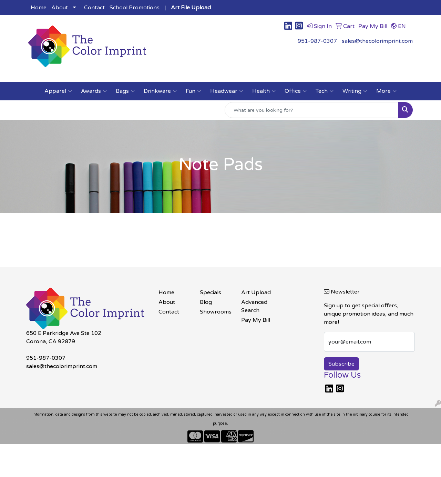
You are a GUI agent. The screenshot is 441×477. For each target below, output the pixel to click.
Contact (94, 7)
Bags (125, 91)
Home (39, 7)
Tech (325, 91)
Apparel (58, 91)
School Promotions (135, 7)
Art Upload (256, 292)
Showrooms (216, 311)
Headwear (226, 91)
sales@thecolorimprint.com (377, 41)
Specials (210, 292)
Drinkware (160, 91)
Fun (193, 91)
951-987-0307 (317, 41)
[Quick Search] (311, 110)
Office (296, 91)
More (386, 91)
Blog (206, 302)
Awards (94, 91)
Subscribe (341, 363)
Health (264, 91)
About (59, 7)
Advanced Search (254, 306)
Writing (354, 91)
